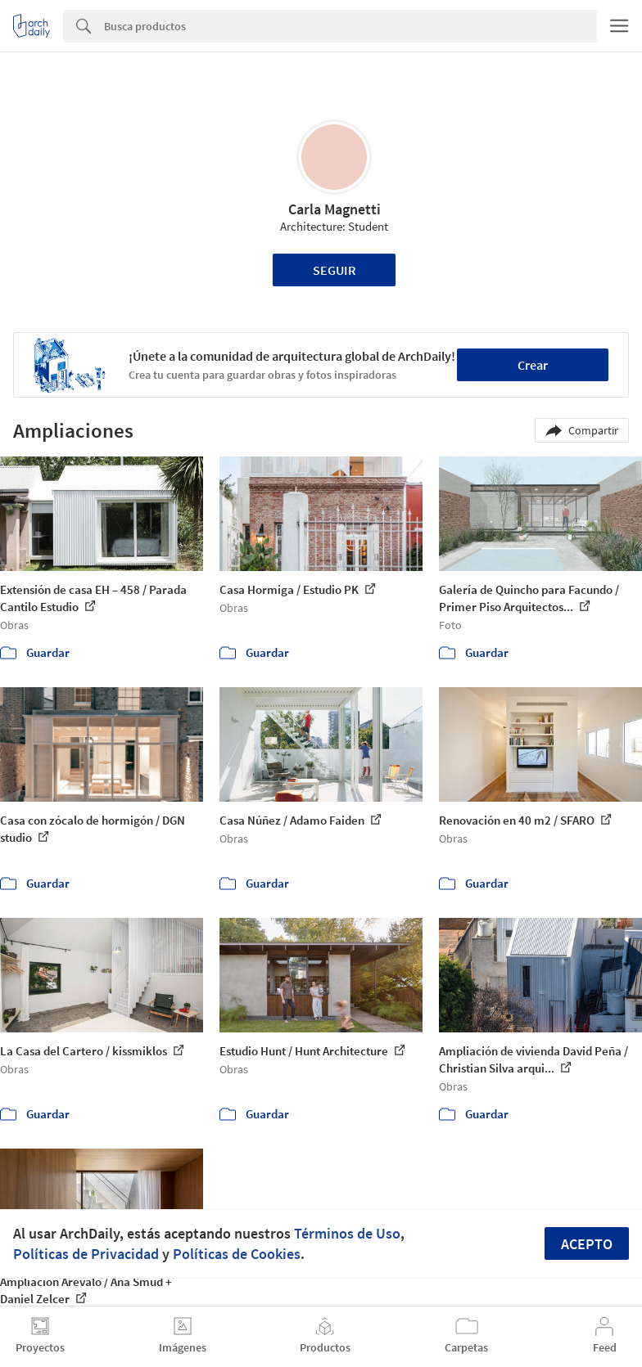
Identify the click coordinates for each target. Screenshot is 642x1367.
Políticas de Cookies (237, 1253)
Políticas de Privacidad (86, 1253)
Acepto (587, 1243)
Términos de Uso (347, 1233)
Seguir (334, 270)
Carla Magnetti (334, 209)
